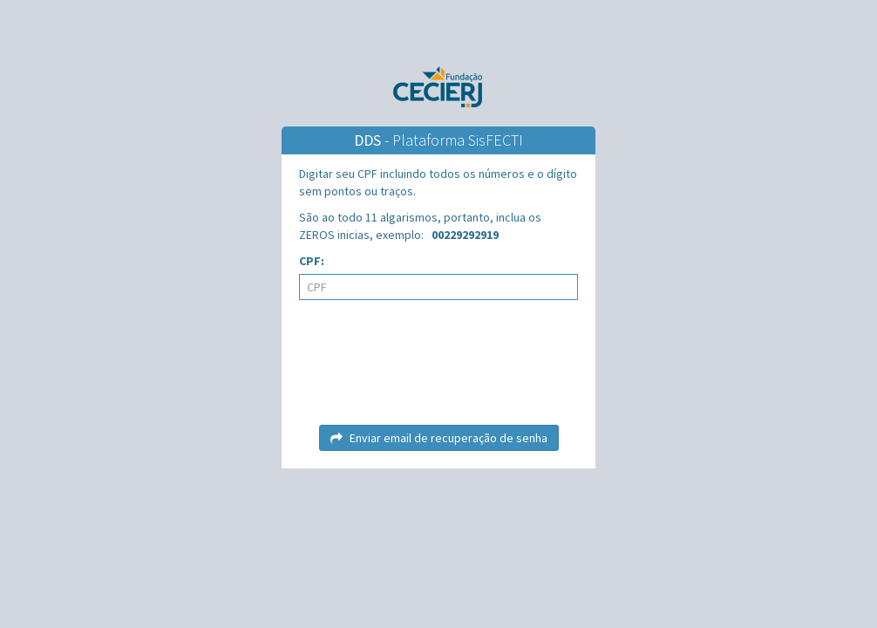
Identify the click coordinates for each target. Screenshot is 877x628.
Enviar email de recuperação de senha (438, 438)
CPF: (311, 261)
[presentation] (438, 369)
